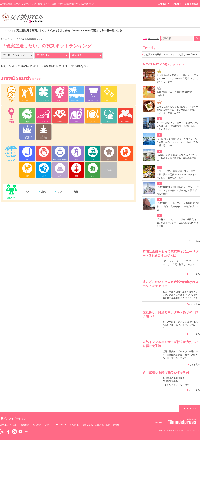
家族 (76, 191)
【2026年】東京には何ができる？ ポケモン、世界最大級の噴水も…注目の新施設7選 (177, 158)
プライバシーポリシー (56, 424)
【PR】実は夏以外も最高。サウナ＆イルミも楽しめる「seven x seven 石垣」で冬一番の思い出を (177, 142)
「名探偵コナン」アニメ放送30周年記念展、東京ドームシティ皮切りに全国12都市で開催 (178, 222)
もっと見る (194, 241)
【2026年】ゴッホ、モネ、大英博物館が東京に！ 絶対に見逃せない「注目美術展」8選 (178, 206)
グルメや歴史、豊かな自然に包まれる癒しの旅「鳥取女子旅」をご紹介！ (180, 325)
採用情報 (74, 424)
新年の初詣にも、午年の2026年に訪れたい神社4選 (178, 94)
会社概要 (25, 424)
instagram (14, 431)
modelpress (191, 4)
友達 (59, 191)
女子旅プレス (7, 39)
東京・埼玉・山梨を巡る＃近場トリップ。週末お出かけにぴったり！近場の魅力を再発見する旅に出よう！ (180, 294)
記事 (145, 38)
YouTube (20, 431)
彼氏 (43, 191)
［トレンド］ (61, 30)
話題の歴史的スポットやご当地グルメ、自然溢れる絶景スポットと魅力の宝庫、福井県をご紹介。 (180, 354)
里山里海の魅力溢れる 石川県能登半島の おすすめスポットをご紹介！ (177, 381)
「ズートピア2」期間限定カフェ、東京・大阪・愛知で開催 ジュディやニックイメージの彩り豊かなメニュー (177, 174)
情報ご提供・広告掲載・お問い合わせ (100, 424)
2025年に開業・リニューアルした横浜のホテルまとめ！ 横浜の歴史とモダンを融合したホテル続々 (178, 125)
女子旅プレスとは (8, 424)
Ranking (163, 3)
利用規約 (37, 424)
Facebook (8, 431)
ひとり (28, 191)
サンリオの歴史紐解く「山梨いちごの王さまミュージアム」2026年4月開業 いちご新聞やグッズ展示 (178, 78)
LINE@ (26, 431)
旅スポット (153, 38)
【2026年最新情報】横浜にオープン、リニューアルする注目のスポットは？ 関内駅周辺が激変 (178, 190)
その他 (109, 170)
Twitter (2, 431)
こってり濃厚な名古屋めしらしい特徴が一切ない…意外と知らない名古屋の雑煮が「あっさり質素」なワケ (177, 109)
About (176, 4)
